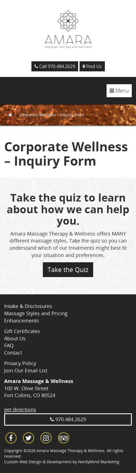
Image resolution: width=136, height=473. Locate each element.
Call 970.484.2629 (54, 66)
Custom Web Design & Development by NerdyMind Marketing (61, 461)
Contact (13, 352)
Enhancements (21, 320)
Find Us (92, 66)
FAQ (9, 345)
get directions (20, 409)
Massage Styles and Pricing (36, 313)
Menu (120, 92)
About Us (15, 338)
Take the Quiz (68, 269)
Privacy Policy (20, 363)
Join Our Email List (25, 370)
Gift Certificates (22, 331)
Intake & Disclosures (28, 306)
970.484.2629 (68, 419)
